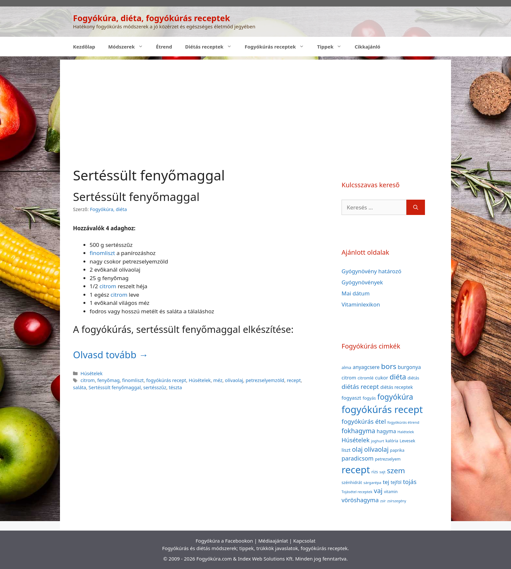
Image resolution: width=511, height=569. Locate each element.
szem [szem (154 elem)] (396, 470)
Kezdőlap (84, 46)
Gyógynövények (362, 282)
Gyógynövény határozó (372, 271)
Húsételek (91, 373)
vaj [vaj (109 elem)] (378, 490)
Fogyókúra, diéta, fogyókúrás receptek (151, 17)
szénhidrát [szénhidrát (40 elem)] (352, 482)
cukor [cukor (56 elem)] (381, 377)
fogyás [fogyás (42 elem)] (369, 398)
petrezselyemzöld (265, 380)
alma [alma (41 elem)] (346, 367)
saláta (79, 387)
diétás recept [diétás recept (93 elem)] (360, 386)
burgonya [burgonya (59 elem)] (409, 367)
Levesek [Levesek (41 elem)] (407, 441)
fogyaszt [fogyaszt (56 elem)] (351, 397)
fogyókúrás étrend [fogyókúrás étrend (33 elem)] (403, 422)
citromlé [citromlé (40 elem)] (365, 378)
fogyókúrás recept (166, 380)
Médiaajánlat (273, 540)
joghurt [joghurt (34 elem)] (377, 440)
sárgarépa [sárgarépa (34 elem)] (372, 482)
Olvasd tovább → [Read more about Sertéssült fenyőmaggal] (110, 354)
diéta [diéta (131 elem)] (398, 376)
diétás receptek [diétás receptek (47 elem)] (396, 387)
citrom (107, 286)
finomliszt (102, 253)
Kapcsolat (304, 540)
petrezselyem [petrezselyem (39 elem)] (388, 459)
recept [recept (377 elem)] (356, 469)
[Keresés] (415, 207)
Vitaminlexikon (361, 304)
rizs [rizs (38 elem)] (375, 472)
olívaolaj (234, 380)
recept (294, 380)
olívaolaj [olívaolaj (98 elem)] (376, 449)
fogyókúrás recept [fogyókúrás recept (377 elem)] (382, 409)
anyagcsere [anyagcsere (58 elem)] (366, 367)
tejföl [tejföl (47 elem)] (396, 482)
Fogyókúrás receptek (278, 46)
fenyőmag (108, 380)
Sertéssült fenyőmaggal (136, 196)
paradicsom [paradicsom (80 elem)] (357, 458)
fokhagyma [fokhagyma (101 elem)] (358, 430)
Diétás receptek (211, 46)
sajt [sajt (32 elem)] (382, 471)
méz (217, 380)
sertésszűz (155, 387)
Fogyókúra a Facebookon (224, 540)
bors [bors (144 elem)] (388, 366)
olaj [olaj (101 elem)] (357, 449)
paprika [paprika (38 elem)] (397, 450)
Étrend (164, 46)
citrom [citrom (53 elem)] (349, 377)
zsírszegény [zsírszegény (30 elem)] (396, 501)
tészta (175, 387)
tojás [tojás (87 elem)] (409, 481)
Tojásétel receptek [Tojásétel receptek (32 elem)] (357, 491)
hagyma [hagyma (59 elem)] (386, 431)
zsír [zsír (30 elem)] (383, 501)
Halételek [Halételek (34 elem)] (406, 431)
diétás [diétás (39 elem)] (413, 378)
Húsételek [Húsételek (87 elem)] (356, 440)
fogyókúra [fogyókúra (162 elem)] (395, 396)
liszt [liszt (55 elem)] (346, 450)
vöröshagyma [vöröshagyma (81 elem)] (360, 500)
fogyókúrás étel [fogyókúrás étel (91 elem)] (364, 421)
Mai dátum (356, 293)
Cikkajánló (367, 46)
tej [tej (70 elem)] (386, 482)
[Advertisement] (255, 105)
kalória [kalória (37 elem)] (392, 441)
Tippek (332, 46)
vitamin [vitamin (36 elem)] (391, 491)
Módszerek (129, 46)
